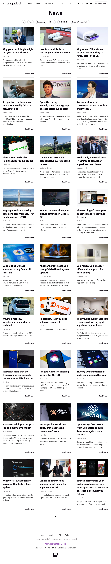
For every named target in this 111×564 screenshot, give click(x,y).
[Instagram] (66, 3)
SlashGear (72, 548)
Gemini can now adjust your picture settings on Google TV (55, 213)
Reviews (48, 3)
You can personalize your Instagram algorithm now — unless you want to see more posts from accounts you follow (92, 487)
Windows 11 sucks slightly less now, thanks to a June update (17, 484)
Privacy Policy (64, 535)
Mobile (51, 22)
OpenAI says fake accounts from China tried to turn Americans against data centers (91, 429)
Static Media (45, 539)
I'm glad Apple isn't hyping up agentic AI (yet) (54, 373)
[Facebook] (62, 3)
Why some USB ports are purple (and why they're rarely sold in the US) (90, 52)
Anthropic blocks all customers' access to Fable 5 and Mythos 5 (92, 105)
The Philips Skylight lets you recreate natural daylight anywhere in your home (92, 322)
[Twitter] (70, 3)
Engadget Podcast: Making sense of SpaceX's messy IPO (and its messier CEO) (18, 213)
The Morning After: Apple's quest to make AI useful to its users (91, 213)
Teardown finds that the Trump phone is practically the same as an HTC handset (18, 375)
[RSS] (91, 3)
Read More (29, 73)
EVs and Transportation (80, 22)
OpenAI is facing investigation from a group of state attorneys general (54, 105)
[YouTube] (74, 3)
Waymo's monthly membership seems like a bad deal (16, 322)
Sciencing (61, 548)
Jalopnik (38, 548)
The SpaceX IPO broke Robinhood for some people (18, 159)
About (43, 535)
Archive (52, 535)
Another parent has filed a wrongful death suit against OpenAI (55, 269)
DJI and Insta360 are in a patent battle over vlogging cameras (55, 161)
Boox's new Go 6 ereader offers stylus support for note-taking (90, 269)
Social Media (63, 22)
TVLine (47, 548)
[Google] (87, 3)
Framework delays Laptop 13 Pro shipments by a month (18, 426)
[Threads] (82, 3)
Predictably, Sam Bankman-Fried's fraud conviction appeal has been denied (91, 161)
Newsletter (100, 3)
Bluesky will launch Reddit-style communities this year (92, 373)
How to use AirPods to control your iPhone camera (55, 51)
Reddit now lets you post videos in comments (53, 320)
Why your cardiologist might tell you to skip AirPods (18, 51)
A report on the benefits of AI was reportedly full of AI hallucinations (17, 105)
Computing (41, 22)
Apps (30, 22)
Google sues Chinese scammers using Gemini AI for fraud (17, 269)
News (38, 3)
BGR (54, 548)
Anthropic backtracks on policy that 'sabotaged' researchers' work (53, 427)
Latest (29, 3)
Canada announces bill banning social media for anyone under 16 (53, 484)
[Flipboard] (78, 3)
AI (23, 22)
